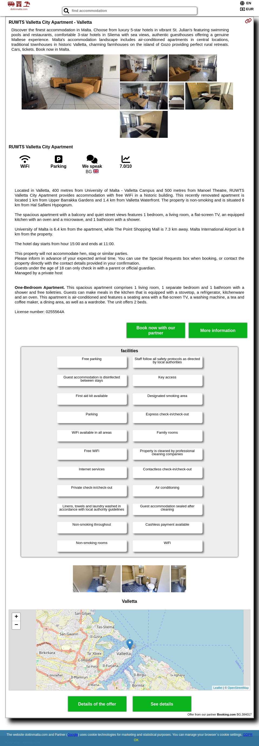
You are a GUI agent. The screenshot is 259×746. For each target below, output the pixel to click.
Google (73, 735)
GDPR (248, 735)
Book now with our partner (155, 330)
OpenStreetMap (238, 687)
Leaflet (217, 687)
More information (218, 330)
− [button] (16, 625)
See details (162, 704)
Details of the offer (97, 704)
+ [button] (16, 617)
